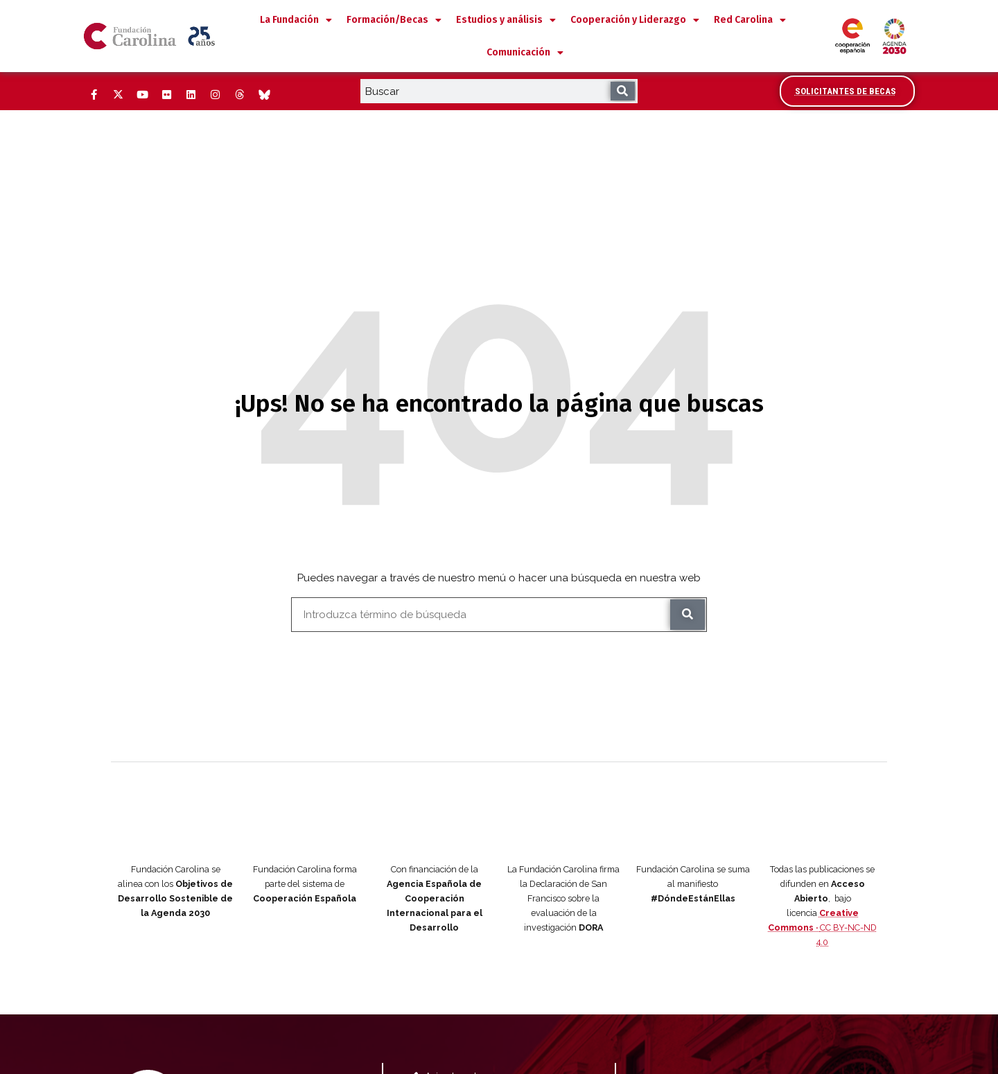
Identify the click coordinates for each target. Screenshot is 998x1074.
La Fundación (296, 20)
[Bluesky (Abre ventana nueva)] (263, 95)
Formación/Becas (394, 20)
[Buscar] (623, 91)
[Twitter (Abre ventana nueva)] (117, 95)
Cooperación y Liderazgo (634, 20)
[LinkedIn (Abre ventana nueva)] (190, 95)
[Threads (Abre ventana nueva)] (239, 95)
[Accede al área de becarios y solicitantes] (847, 91)
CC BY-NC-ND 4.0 (822, 863)
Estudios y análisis (506, 20)
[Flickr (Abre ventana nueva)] (166, 95)
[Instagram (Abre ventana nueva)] (214, 95)
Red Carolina (750, 20)
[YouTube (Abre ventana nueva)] (142, 95)
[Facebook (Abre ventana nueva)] (93, 95)
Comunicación (525, 52)
